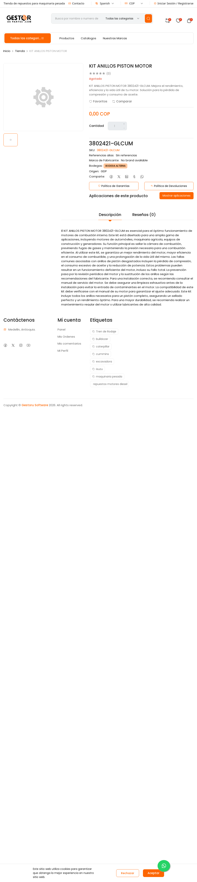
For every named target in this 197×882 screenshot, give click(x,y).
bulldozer (100, 339)
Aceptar (153, 873)
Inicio (6, 51)
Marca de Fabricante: (104, 160)
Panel (61, 329)
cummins (100, 354)
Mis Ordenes (66, 337)
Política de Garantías (113, 186)
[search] (148, 18)
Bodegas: (96, 166)
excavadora (102, 361)
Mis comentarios (69, 343)
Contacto (76, 3)
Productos (66, 38)
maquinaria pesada (107, 376)
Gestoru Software (35, 405)
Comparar (122, 101)
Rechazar (127, 873)
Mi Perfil (63, 351)
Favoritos (98, 101)
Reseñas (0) (144, 214)
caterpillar (100, 346)
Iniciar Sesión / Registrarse (174, 3)
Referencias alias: (101, 155)
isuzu (97, 369)
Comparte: (97, 176)
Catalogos (88, 38)
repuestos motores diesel (110, 384)
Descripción (110, 214)
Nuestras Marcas (115, 38)
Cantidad (96, 126)
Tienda (20, 51)
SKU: (92, 150)
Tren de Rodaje (104, 331)
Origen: (94, 171)
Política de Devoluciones (169, 186)
